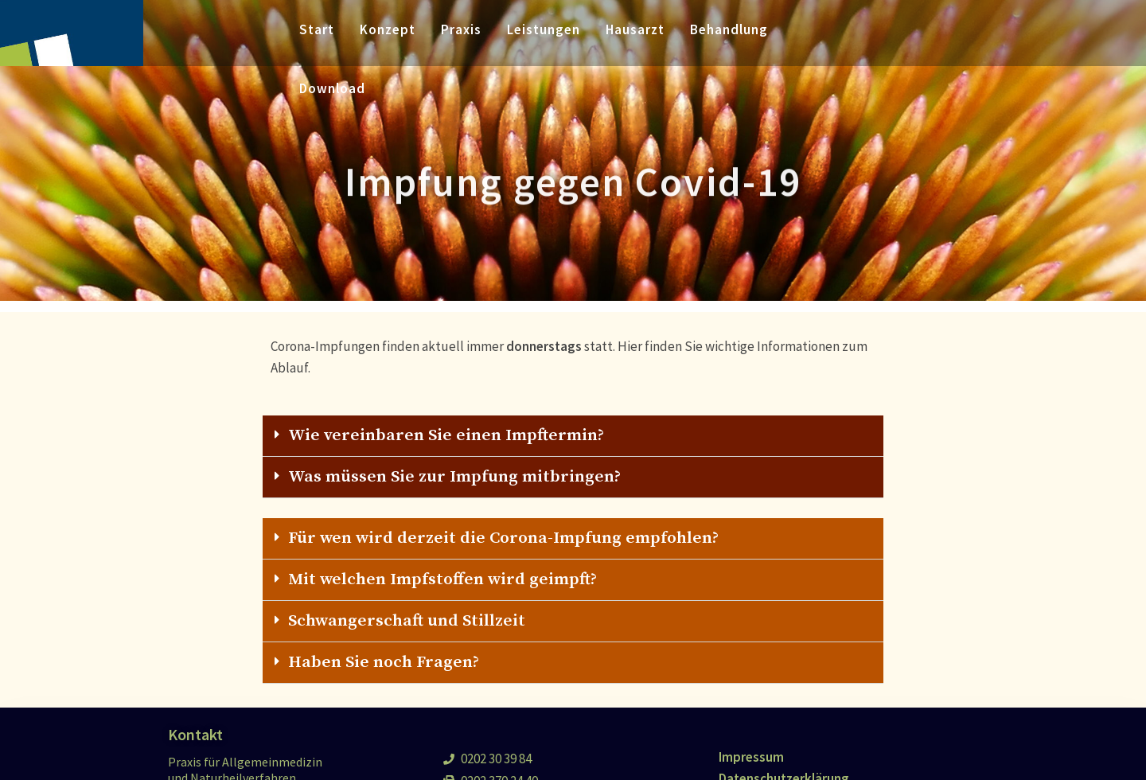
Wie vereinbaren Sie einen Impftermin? (446, 435)
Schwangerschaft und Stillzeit (406, 620)
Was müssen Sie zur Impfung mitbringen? (454, 476)
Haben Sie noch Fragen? (383, 662)
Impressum (751, 757)
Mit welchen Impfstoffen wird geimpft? (442, 579)
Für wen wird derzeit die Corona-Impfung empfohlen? (503, 538)
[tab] (573, 436)
